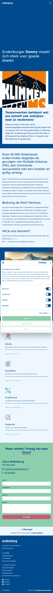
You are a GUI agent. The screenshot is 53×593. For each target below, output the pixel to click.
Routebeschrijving (7, 573)
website (14, 239)
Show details (43, 313)
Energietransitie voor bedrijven (11, 575)
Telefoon (5, 495)
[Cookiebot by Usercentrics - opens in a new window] (38, 263)
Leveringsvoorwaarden (8, 565)
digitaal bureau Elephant (43, 590)
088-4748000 (37, 533)
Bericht (4, 502)
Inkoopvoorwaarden (8, 567)
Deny (26, 329)
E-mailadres (6, 487)
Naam (4, 480)
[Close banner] (50, 262)
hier (6, 241)
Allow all (26, 318)
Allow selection (26, 323)
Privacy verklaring (7, 570)
